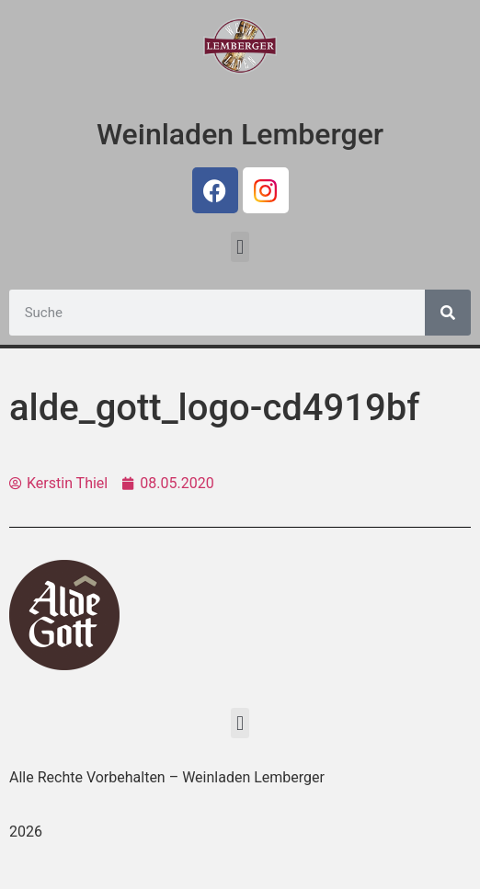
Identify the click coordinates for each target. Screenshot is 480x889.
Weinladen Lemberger (240, 134)
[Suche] (448, 313)
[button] (239, 247)
